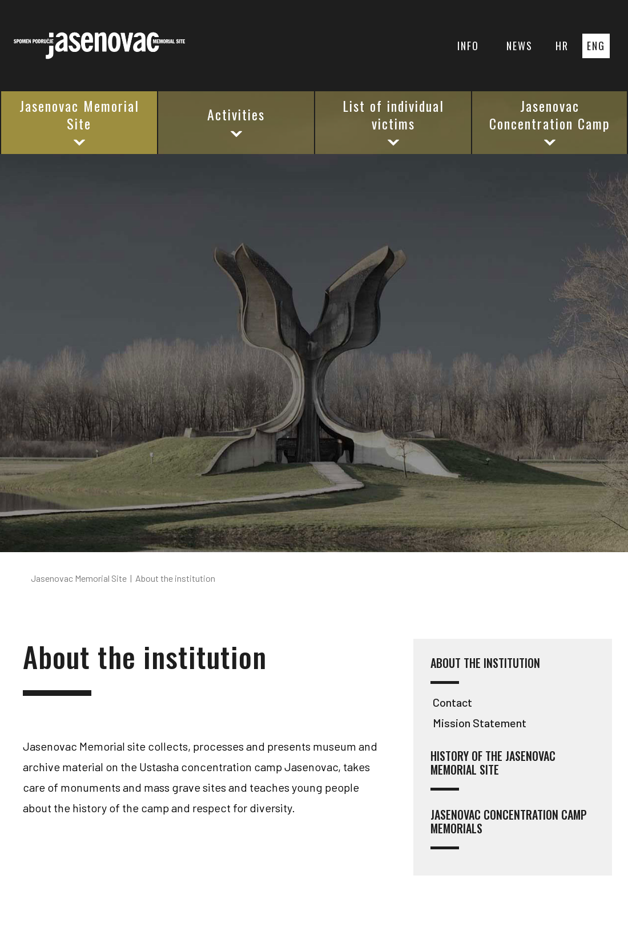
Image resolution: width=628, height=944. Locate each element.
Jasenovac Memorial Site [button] (79, 121)
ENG (596, 45)
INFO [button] (468, 45)
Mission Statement (479, 723)
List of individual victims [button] (393, 121)
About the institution (485, 670)
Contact (452, 702)
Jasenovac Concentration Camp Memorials (508, 828)
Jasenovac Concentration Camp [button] (549, 121)
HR (562, 45)
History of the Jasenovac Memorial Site (492, 770)
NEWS (519, 45)
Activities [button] (236, 121)
